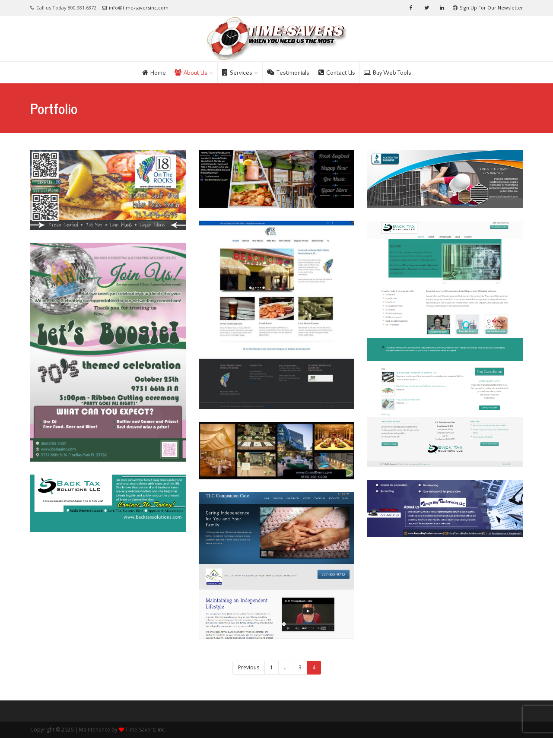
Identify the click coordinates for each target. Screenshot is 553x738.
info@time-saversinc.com (135, 7)
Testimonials (288, 72)
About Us (191, 72)
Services (237, 72)
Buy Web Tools (387, 72)
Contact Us (336, 72)
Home (154, 72)
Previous (248, 667)
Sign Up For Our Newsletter (488, 7)
